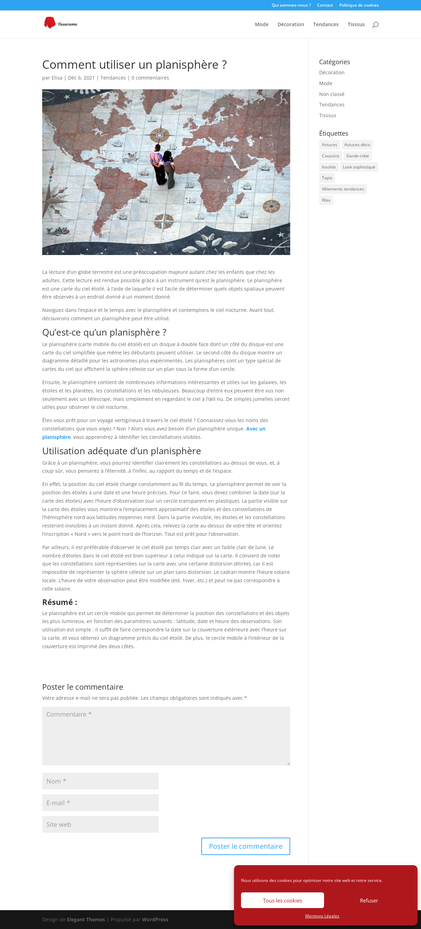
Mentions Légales (322, 916)
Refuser (369, 900)
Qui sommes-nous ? (291, 5)
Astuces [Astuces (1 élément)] (329, 145)
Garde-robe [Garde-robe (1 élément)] (357, 156)
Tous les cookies (282, 900)
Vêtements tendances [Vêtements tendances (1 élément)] (343, 189)
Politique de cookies (359, 5)
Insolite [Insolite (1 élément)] (329, 167)
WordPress (155, 919)
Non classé (332, 94)
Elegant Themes (86, 919)
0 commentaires (150, 77)
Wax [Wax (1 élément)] (326, 200)
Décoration (291, 25)
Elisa (57, 77)
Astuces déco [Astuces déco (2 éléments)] (357, 145)
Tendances (326, 25)
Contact (325, 5)
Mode (262, 25)
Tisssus (356, 25)
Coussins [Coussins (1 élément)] (330, 156)
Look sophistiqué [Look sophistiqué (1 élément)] (359, 167)
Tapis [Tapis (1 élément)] (327, 178)
